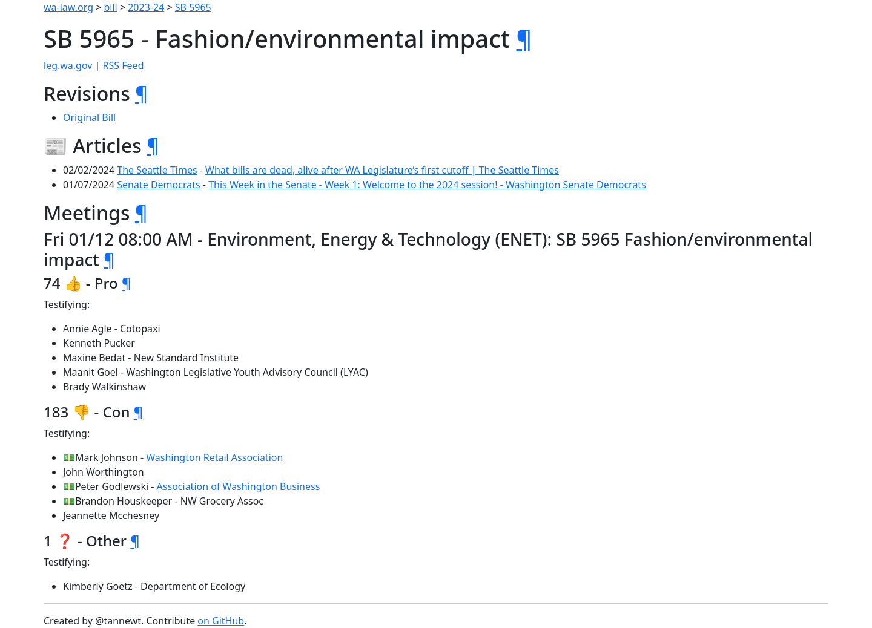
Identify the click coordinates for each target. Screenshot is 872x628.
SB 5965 (193, 7)
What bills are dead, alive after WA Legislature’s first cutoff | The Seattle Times (382, 170)
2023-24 (146, 7)
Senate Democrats (158, 184)
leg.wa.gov (68, 65)
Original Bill (89, 117)
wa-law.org (68, 7)
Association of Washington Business (238, 486)
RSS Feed (123, 65)
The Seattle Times (157, 170)
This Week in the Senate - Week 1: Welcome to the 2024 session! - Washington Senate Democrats (427, 184)
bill (110, 7)
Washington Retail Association (214, 457)
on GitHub (220, 620)
